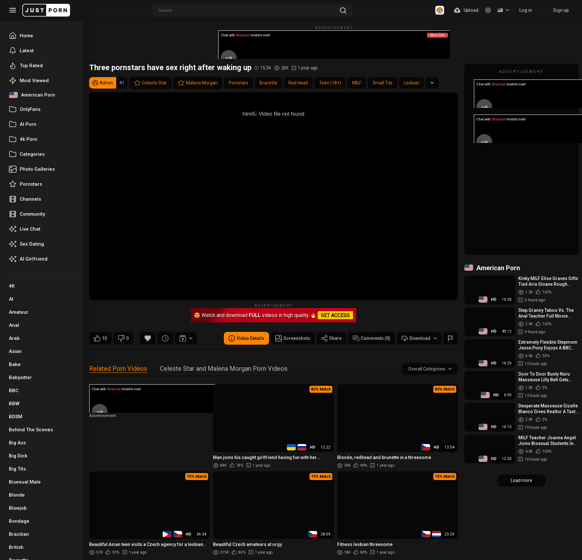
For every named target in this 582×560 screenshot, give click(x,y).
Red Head (298, 82)
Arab (14, 338)
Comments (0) (371, 338)
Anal (14, 325)
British (16, 547)
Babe (15, 364)
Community (27, 214)
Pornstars (25, 184)
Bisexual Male (25, 482)
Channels (25, 199)
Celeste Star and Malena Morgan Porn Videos (223, 369)
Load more (521, 480)
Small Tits (383, 82)
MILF (356, 82)
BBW (14, 403)
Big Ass (17, 443)
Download (419, 338)
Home (21, 35)
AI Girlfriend (28, 259)
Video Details (246, 338)
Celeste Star (150, 83)
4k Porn (23, 139)
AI (11, 299)
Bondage (19, 521)
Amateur (18, 312)
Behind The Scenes (31, 430)
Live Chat (24, 229)
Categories (27, 154)
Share (331, 338)
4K (12, 286)
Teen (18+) (330, 82)
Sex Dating (26, 244)
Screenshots (292, 338)
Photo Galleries (32, 169)
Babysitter (20, 377)
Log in (525, 10)
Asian (15, 351)
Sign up (561, 10)
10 (100, 338)
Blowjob (18, 508)
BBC (13, 390)
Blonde (17, 495)
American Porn (32, 95)
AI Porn (22, 124)
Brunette (268, 82)
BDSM (15, 417)
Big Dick (18, 456)
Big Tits (17, 469)
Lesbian (411, 82)
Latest (21, 50)
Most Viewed (29, 80)
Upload (466, 10)
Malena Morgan (197, 83)
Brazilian (19, 534)
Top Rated (26, 65)
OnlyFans (24, 109)
